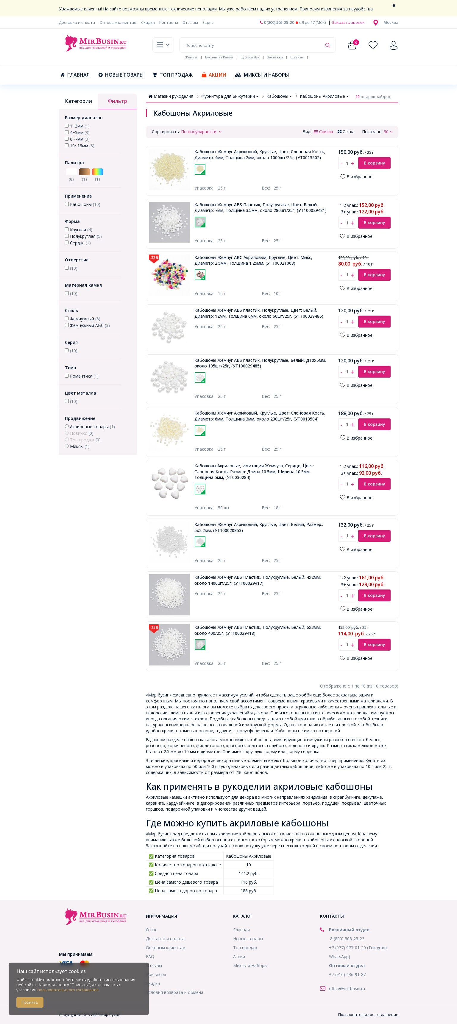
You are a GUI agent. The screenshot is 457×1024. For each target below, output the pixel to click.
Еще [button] (208, 22)
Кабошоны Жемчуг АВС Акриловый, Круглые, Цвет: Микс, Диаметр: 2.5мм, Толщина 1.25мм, (253, 260)
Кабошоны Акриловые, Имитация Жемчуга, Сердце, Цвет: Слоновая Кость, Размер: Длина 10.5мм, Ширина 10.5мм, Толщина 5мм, (254, 471)
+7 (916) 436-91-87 (347, 974)
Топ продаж (173, 75)
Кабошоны (279, 96)
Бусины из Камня (219, 57)
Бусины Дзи (250, 57)
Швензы (297, 57)
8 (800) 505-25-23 (277, 22)
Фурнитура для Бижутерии (229, 96)
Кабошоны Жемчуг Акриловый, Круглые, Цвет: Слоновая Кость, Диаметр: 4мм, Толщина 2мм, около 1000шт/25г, (259, 154)
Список (323, 131)
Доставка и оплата (77, 22)
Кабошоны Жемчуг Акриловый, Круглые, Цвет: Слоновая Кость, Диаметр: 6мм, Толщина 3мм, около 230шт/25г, (259, 416)
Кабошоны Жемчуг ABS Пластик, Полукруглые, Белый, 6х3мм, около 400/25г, (257, 630)
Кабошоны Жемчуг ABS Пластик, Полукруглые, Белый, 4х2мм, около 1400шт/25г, (257, 580)
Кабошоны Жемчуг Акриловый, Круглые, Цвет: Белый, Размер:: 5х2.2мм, (258, 527)
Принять (30, 1002)
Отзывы (190, 22)
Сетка (346, 131)
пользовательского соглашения (68, 989)
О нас (151, 930)
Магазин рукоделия (171, 96)
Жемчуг (191, 57)
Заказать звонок (348, 22)
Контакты (168, 22)
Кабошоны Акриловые (324, 96)
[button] (390, 22)
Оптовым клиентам (118, 22)
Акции (214, 75)
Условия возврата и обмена (174, 992)
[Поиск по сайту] (251, 45)
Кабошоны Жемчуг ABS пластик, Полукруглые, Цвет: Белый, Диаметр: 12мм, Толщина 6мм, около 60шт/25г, (258, 313)
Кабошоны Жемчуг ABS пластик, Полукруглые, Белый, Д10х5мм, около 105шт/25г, (260, 363)
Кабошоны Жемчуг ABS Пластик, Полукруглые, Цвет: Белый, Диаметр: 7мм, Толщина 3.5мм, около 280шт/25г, (260, 207)
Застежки (275, 57)
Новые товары (121, 75)
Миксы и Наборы (262, 75)
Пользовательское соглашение (368, 1014)
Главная (75, 75)
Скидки (148, 22)
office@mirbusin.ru (347, 988)
